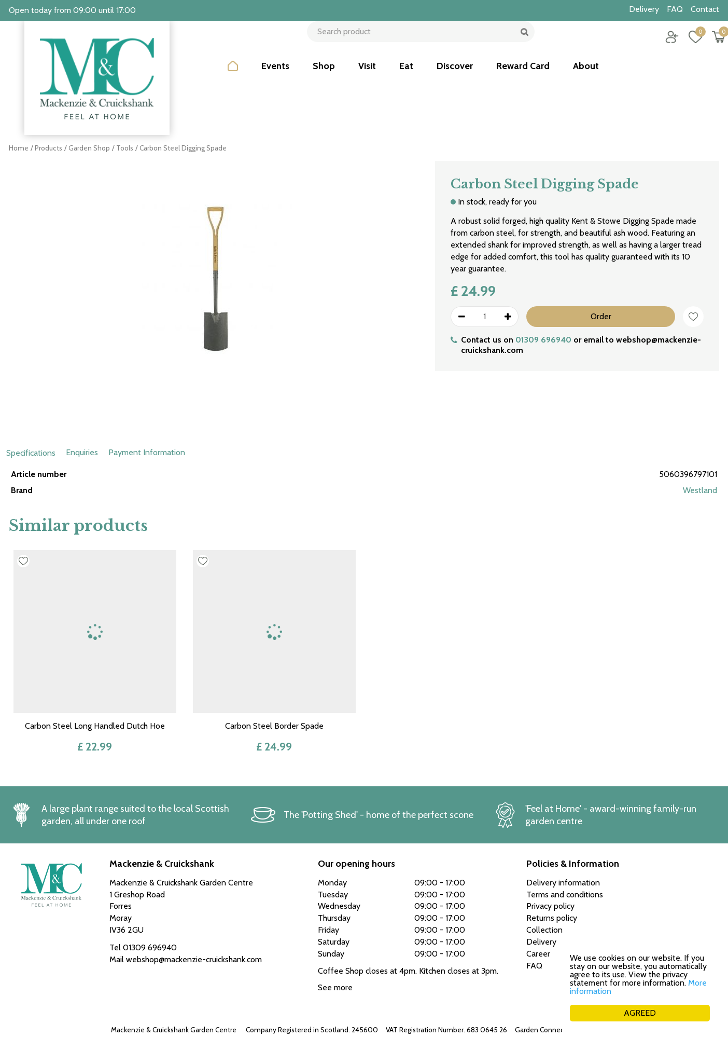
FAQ (534, 966)
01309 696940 (543, 340)
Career (538, 954)
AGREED (640, 1013)
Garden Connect (541, 1030)
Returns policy (551, 918)
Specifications (30, 453)
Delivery (541, 942)
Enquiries (82, 452)
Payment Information (146, 452)
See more (335, 987)
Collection (544, 930)
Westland (700, 490)
